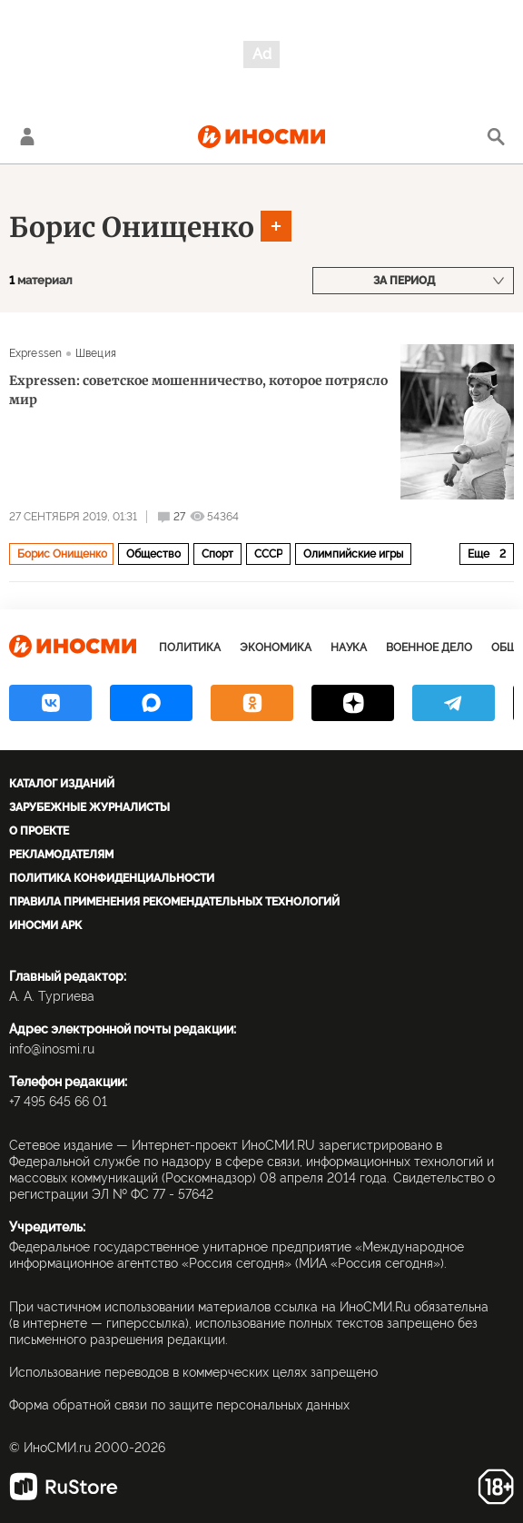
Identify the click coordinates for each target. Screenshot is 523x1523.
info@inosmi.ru (51, 1049)
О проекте (39, 831)
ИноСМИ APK (45, 925)
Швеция (95, 353)
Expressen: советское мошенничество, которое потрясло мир (198, 390)
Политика (190, 647)
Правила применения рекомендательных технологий (174, 901)
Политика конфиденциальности (111, 878)
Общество (153, 554)
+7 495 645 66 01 (58, 1101)
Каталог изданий (61, 783)
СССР (268, 554)
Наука (349, 647)
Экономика (275, 647)
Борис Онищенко (131, 227)
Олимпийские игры (353, 554)
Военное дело (429, 647)
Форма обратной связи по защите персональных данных (179, 1405)
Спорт (217, 554)
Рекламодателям (61, 854)
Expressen (35, 353)
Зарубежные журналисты (89, 807)
